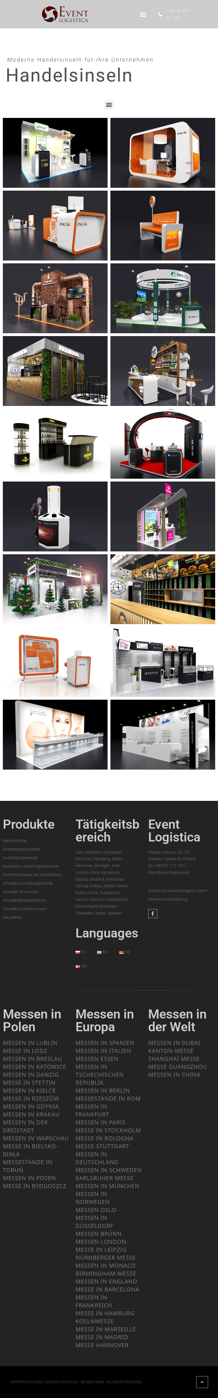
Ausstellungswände (20, 857)
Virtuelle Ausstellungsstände (28, 883)
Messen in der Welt (177, 1020)
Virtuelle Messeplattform (24, 900)
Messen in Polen (32, 1020)
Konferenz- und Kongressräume (31, 866)
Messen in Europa (105, 1020)
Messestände (14, 840)
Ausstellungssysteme (21, 849)
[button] (143, 14)
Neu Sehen (12, 917)
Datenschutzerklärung (167, 899)
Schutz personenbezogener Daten (177, 890)
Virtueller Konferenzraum (25, 908)
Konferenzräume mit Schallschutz (32, 874)
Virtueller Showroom (21, 891)
